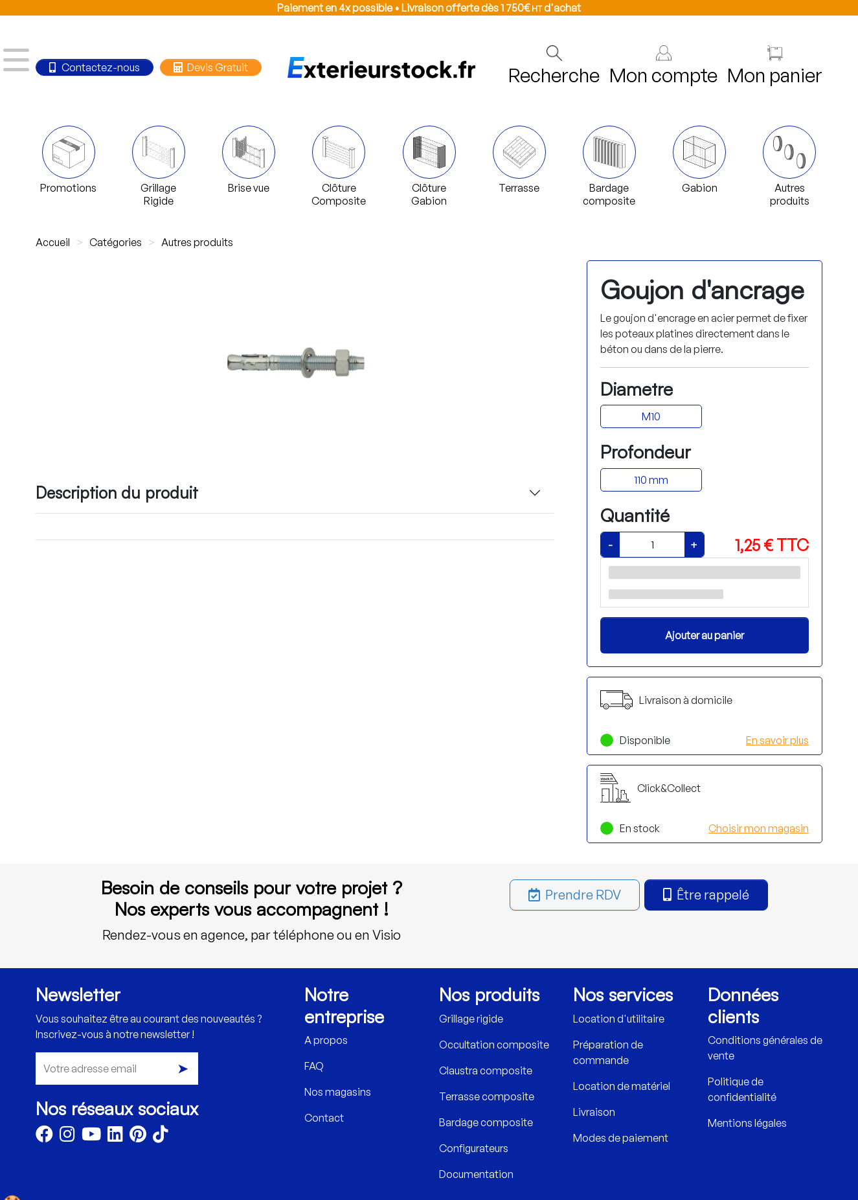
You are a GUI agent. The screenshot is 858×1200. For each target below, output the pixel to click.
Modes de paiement (620, 1137)
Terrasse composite (486, 1096)
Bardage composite (486, 1122)
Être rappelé (706, 895)
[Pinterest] (138, 1136)
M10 (651, 416)
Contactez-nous (94, 67)
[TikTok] (160, 1136)
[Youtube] (91, 1136)
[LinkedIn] (115, 1136)
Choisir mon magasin (758, 828)
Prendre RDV (574, 895)
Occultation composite (494, 1044)
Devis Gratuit (210, 67)
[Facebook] (44, 1136)
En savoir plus (777, 740)
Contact (324, 1117)
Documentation (476, 1174)
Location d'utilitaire (618, 1018)
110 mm (651, 479)
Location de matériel (621, 1086)
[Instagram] (67, 1136)
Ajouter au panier (704, 635)
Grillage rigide (471, 1018)
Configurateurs (473, 1148)
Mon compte (663, 66)
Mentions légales (747, 1122)
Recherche (554, 66)
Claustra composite (485, 1070)
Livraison (594, 1111)
